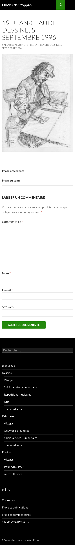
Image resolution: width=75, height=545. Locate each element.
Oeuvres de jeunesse (16, 430)
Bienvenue (8, 365)
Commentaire (12, 221)
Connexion (9, 500)
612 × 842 (22, 44)
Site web (8, 307)
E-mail (7, 290)
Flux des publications (15, 507)
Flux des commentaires (16, 514)
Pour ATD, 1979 (14, 466)
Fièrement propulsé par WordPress (20, 540)
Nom (6, 273)
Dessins (7, 372)
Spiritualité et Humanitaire (20, 387)
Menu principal (70, 5)
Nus (6, 401)
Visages (8, 380)
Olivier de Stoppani (17, 5)
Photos (6, 452)
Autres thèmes (13, 474)
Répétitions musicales (17, 394)
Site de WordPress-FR (15, 522)
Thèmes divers (13, 409)
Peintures (8, 416)
